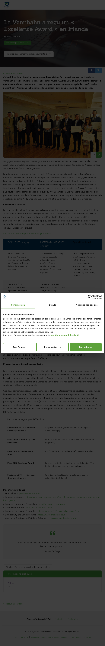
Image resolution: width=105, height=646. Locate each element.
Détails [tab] (52, 305)
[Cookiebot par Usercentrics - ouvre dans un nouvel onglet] (90, 297)
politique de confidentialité (65, 335)
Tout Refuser (19, 347)
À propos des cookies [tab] (87, 305)
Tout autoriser (86, 347)
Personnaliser (52, 347)
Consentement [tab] (18, 305)
